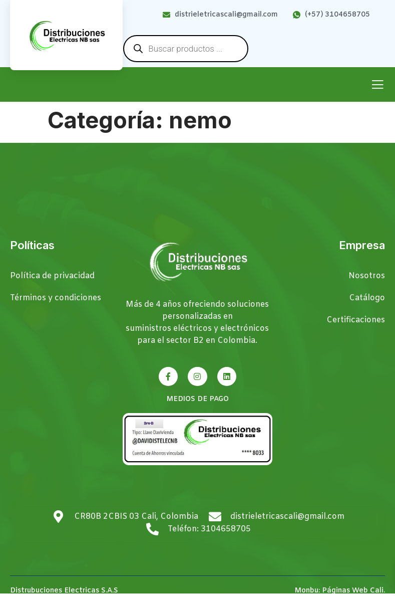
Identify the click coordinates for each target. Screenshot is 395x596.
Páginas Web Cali (352, 590)
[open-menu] (377, 85)
